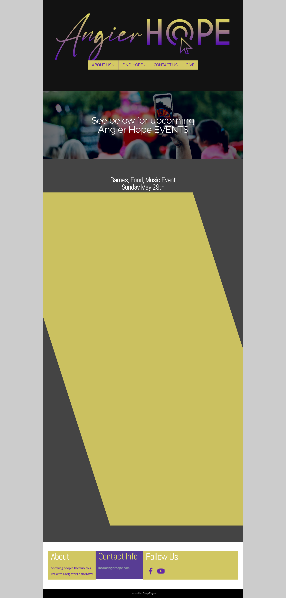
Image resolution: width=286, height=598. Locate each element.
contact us (165, 65)
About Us (103, 65)
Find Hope (134, 65)
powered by (143, 593)
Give (190, 65)
